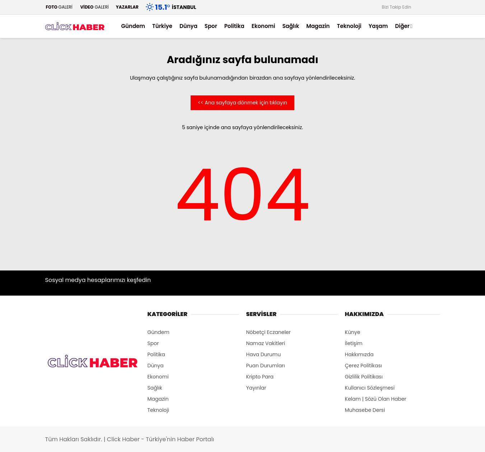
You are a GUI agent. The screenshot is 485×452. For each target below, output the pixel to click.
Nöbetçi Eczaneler (268, 332)
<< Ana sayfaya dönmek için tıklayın (242, 102)
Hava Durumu (263, 354)
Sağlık (290, 26)
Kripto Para (260, 376)
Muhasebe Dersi (365, 410)
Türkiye (162, 26)
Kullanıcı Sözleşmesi (370, 387)
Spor (211, 26)
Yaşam (378, 26)
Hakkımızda (359, 354)
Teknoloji (349, 26)
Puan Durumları (265, 365)
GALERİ (59, 7)
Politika (234, 26)
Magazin (318, 26)
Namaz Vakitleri (265, 343)
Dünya (188, 26)
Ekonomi (263, 26)
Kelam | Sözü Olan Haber (375, 398)
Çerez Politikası (363, 365)
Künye (352, 332)
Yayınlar (256, 387)
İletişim (354, 343)
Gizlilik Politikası (364, 376)
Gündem (133, 26)
